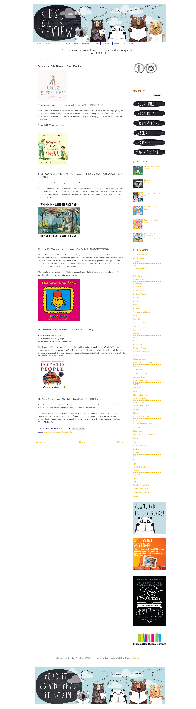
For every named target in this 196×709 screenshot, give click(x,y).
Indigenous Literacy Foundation (145, 362)
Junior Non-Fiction (140, 373)
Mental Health (138, 402)
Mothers (58, 432)
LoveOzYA (137, 391)
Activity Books (138, 258)
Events (135, 327)
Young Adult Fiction (140, 489)
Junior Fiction (138, 370)
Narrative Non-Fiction (141, 417)
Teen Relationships (140, 467)
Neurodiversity (138, 420)
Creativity (137, 308)
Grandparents (49, 432)
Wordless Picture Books (142, 485)
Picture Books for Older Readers (145, 435)
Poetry (135, 438)
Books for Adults (139, 294)
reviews (48, 43)
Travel (135, 478)
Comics (136, 301)
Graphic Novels (139, 341)
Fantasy (136, 334)
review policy (119, 43)
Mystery (136, 413)
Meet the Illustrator (140, 395)
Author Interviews (140, 269)
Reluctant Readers (140, 445)
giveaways (106, 43)
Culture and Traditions (141, 312)
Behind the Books (139, 280)
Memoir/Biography (140, 399)
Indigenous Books (140, 359)
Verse (135, 481)
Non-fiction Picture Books (143, 424)
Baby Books (137, 276)
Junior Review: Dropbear (149, 181)
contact (131, 43)
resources (58, 43)
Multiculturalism (139, 409)
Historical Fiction (139, 348)
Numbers (136, 427)
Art (134, 265)
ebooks (136, 496)
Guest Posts (137, 344)
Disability (136, 316)
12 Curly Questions (140, 254)
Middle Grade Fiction (141, 406)
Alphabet (136, 262)
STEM (135, 456)
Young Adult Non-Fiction (142, 492)
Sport (135, 464)
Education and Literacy (141, 323)
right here (61, 125)
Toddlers (136, 474)
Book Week (137, 287)
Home (82, 442)
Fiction (136, 337)
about (39, 43)
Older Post (122, 442)
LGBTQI (136, 384)
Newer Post (41, 442)
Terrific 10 (137, 471)
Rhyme (136, 453)
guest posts (86, 43)
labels (96, 43)
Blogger (137, 658)
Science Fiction (139, 460)
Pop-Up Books (138, 442)
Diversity (136, 319)
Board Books (138, 283)
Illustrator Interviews (141, 352)
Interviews (137, 366)
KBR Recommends (140, 380)
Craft (135, 305)
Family (136, 330)
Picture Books (67, 432)
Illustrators (137, 355)
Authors (136, 272)
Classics (136, 298)
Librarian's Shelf (139, 388)
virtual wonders (72, 43)
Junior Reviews (139, 377)
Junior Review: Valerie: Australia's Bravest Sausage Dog (152, 236)
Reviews (136, 449)
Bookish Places (139, 290)
